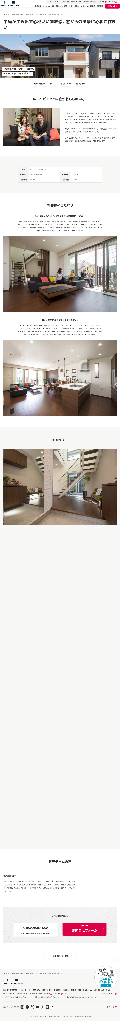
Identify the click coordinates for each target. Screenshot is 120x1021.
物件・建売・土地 (55, 8)
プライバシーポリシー (108, 994)
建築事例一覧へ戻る (61, 956)
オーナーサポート (52, 2)
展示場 (90, 8)
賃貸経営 (64, 2)
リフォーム (44, 8)
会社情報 (100, 2)
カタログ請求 (80, 84)
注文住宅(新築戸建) (10, 990)
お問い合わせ (110, 8)
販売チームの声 (66, 84)
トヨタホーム (110, 1007)
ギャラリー (53, 84)
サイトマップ (69, 994)
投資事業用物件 (74, 2)
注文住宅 (36, 8)
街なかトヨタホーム (79, 8)
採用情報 (110, 2)
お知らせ (66, 990)
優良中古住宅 (67, 8)
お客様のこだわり (39, 84)
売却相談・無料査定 (88, 2)
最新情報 (98, 8)
